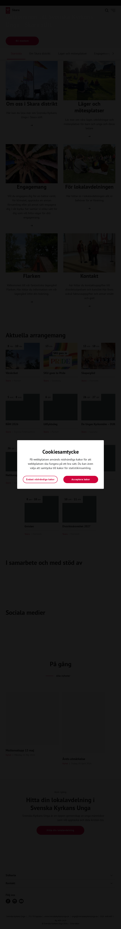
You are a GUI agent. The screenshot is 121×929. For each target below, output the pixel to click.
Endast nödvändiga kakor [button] (40, 479)
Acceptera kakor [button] (81, 479)
